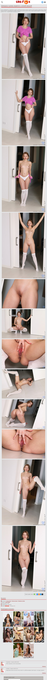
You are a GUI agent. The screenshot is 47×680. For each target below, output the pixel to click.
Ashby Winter (7, 602)
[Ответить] (44, 666)
